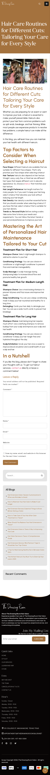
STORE (4, 669)
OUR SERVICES (7, 662)
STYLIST (5, 659)
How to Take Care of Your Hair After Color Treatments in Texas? (21, 517)
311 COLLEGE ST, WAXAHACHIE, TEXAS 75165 (20, 728)
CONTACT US (6, 690)
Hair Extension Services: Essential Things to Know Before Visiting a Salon (24, 510)
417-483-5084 (20, 739)
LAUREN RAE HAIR (8, 666)
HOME (4, 655)
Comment (7, 389)
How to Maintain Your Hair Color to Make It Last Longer (23, 503)
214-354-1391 (8, 739)
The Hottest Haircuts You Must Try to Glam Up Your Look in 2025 (25, 558)
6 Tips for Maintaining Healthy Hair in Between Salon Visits (25, 551)
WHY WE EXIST (7, 680)
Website (6, 443)
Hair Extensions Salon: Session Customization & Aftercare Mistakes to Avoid (23, 496)
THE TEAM (5, 683)
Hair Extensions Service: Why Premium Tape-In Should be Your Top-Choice (23, 544)
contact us (16, 368)
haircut (27, 184)
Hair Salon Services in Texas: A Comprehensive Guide (23, 537)
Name (6, 421)
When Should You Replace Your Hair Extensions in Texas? (24, 523)
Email (5, 432)
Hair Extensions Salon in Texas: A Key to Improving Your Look (24, 530)
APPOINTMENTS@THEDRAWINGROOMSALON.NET (22, 734)
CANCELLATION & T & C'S (10, 687)
